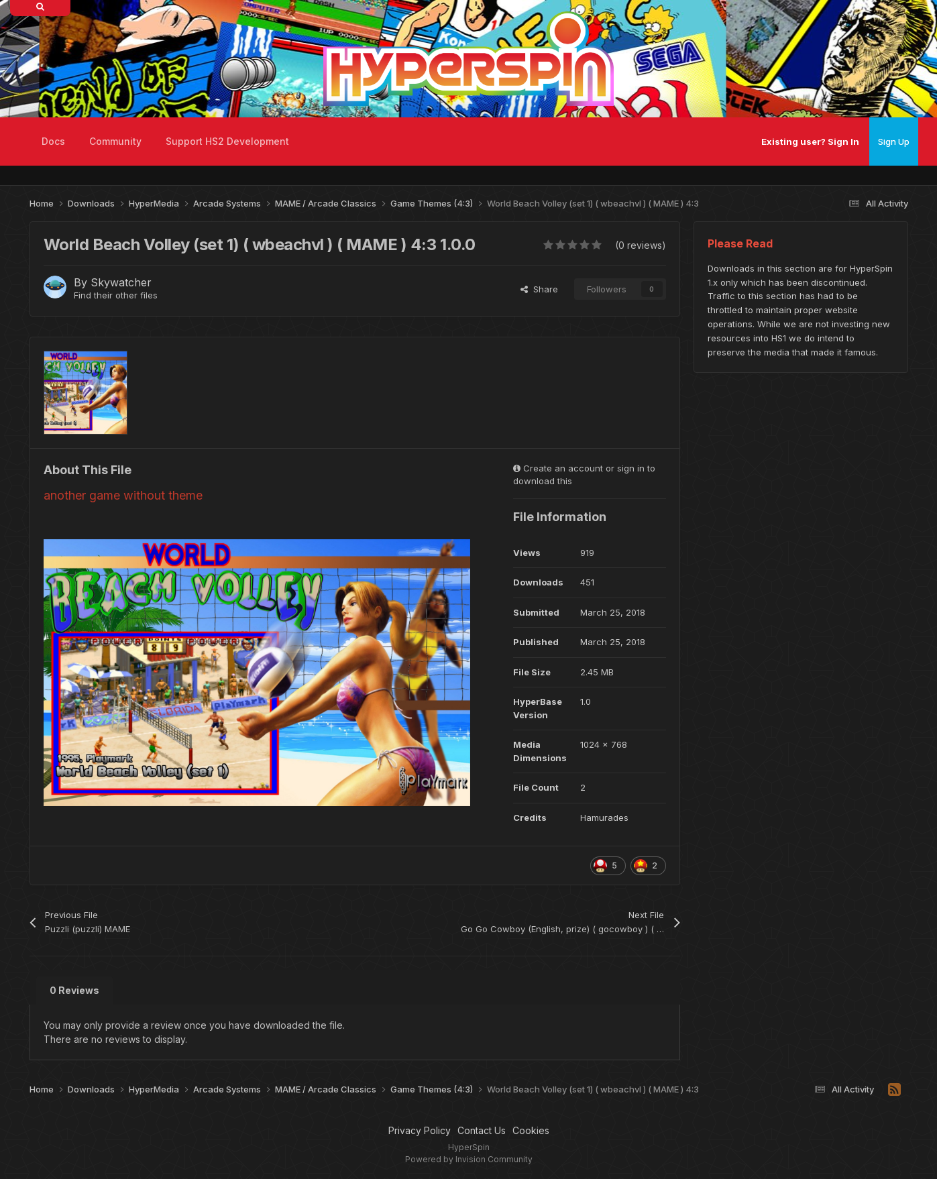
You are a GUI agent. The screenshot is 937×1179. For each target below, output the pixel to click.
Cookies (530, 1130)
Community (115, 141)
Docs (53, 141)
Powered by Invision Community (469, 1159)
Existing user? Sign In (810, 141)
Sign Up (894, 141)
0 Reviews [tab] (74, 990)
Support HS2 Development (227, 141)
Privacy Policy (419, 1130)
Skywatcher (121, 282)
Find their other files (116, 295)
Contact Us (481, 1130)
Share (539, 289)
